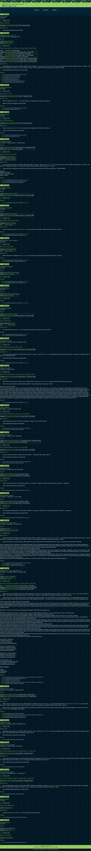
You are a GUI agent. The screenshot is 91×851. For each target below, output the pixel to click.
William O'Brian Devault (10, 474)
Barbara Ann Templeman (11, 589)
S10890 (4, 565)
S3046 (4, 677)
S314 (4, 79)
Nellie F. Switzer (8, 578)
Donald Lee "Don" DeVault (10, 154)
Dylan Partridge (9, 224)
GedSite (44, 849)
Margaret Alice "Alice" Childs (11, 530)
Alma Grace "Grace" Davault (10, 583)
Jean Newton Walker (10, 53)
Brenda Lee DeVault (10, 158)
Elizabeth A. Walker (10, 56)
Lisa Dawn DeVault (9, 156)
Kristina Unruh (7, 320)
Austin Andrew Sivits (8, 837)
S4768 (4, 74)
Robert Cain (7, 528)
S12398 (4, 181)
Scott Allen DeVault (9, 159)
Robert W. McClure (8, 41)
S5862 (4, 678)
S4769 (4, 80)
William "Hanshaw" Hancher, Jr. (11, 440)
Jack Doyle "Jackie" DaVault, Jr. (53, 537)
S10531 (4, 564)
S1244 (4, 680)
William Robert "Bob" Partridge (11, 220)
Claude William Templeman (11, 585)
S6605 (4, 490)
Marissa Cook (11, 323)
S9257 (4, 562)
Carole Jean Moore (8, 195)
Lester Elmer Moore (9, 147)
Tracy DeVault (47, 845)
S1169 (4, 75)
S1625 (4, 77)
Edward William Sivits (9, 805)
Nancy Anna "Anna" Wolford (12, 416)
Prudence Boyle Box (10, 25)
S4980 (4, 82)
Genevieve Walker (9, 52)
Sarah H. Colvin (8, 43)
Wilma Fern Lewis (8, 149)
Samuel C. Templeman (9, 576)
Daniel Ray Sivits (7, 807)
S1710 (4, 679)
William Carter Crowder (46, 731)
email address (25, 179)
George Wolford (8, 447)
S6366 (4, 817)
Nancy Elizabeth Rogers (10, 696)
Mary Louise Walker (10, 61)
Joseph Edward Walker (10, 59)
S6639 (4, 713)
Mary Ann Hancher (8, 413)
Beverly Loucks (8, 830)
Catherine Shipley (8, 475)
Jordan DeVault (11, 324)
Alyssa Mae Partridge (10, 223)
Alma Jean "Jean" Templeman (12, 587)
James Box (6, 23)
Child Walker (8, 50)
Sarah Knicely (7, 442)
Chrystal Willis (7, 835)
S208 (4, 428)
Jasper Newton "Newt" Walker (11, 48)
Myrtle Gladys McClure (10, 96)
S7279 (4, 179)
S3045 (4, 682)
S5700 (4, 235)
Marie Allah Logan (47, 703)
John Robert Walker (10, 55)
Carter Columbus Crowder (10, 694)
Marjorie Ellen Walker (10, 58)
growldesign (56, 849)
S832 (4, 78)
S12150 (4, 683)
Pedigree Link (6, 20)
